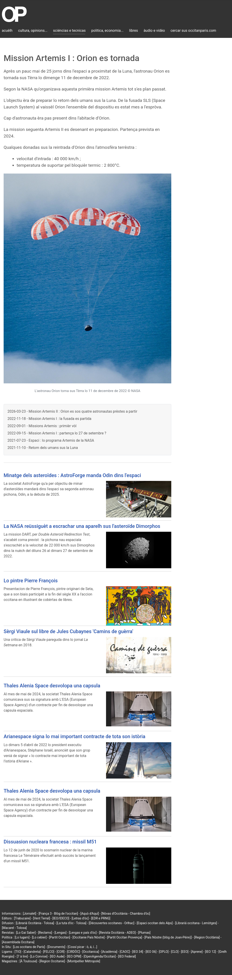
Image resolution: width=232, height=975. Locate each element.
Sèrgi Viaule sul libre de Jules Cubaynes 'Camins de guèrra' (68, 631)
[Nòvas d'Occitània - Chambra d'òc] (125, 913)
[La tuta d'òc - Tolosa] (71, 923)
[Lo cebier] (39, 937)
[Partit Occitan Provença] (124, 937)
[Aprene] (197, 951)
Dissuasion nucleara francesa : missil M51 (50, 842)
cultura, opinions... (33, 30)
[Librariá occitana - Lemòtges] (196, 923)
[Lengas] (61, 932)
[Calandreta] (32, 951)
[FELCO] (48, 951)
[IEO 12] (210, 951)
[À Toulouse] (28, 961)
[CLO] (175, 951)
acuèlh (7, 30)
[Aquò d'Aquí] (89, 913)
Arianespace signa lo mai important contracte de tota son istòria (74, 736)
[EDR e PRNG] (100, 918)
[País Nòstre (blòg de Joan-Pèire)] (168, 937)
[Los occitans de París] (29, 947)
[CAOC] (125, 951)
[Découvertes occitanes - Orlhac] (111, 923)
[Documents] (56, 947)
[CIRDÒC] (73, 951)
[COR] (61, 951)
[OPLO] (164, 951)
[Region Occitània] (207, 937)
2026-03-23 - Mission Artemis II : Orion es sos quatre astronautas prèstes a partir (72, 411)
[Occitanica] (90, 951)
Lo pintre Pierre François (31, 580)
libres (133, 30)
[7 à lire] (22, 956)
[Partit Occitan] (59, 937)
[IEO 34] (137, 951)
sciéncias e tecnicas (69, 30)
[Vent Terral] (41, 918)
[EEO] (184, 951)
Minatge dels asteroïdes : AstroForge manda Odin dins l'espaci (72, 475)
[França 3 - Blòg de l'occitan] (58, 913)
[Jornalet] (29, 913)
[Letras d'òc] (80, 918)
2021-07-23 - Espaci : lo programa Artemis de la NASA (50, 440)
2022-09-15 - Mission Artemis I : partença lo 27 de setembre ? (56, 433)
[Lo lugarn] (22, 937)
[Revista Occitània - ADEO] (117, 932)
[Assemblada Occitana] (18, 942)
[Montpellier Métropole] (83, 961)
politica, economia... (107, 30)
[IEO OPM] (74, 956)
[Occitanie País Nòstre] (88, 937)
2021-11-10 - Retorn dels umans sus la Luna (42, 448)
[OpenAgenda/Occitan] (100, 956)
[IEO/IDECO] (60, 918)
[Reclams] (45, 932)
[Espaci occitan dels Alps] (155, 923)
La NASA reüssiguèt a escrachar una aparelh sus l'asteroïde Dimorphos (82, 526)
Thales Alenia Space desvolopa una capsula (52, 685)
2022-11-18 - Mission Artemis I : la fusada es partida (49, 418)
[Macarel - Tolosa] (14, 928)
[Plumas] (144, 932)
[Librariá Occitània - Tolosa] (35, 923)
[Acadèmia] (109, 951)
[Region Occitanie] (52, 961)
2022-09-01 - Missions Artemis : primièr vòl (41, 426)
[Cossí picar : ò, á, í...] (82, 947)
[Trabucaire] (22, 918)
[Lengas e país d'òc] (83, 932)
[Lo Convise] (38, 956)
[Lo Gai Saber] (26, 932)
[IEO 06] (150, 951)
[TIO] (17, 951)
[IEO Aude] (57, 956)
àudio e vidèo (154, 30)
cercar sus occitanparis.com (193, 30)
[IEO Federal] (127, 956)
